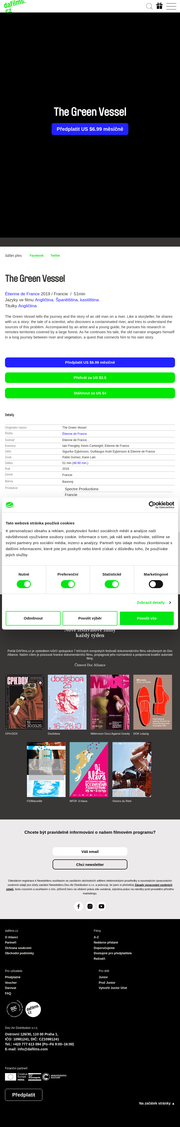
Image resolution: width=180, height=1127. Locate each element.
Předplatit (23, 1095)
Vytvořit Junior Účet (113, 988)
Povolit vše (147, 618)
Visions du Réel (121, 801)
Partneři (10, 942)
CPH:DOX (11, 733)
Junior (103, 977)
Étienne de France (22, 294)
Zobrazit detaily (151, 602)
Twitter (55, 255)
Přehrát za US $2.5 (90, 377)
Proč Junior (107, 982)
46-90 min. (80, 463)
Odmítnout (33, 618)
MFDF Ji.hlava (78, 801)
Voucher (11, 982)
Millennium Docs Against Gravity (110, 733)
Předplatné (12, 977)
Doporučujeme (104, 948)
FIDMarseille (34, 801)
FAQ (8, 993)
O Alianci (11, 937)
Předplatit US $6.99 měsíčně (90, 129)
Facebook (37, 255)
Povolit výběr (90, 618)
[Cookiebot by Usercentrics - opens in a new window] (152, 505)
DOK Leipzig (141, 733)
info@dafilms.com (33, 1049)
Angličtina (44, 300)
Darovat (10, 988)
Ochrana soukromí (18, 948)
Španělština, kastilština (77, 300)
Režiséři (99, 959)
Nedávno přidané (106, 942)
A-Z (96, 937)
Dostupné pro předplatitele (113, 953)
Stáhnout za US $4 (90, 393)
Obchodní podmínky (19, 953)
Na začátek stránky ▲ (157, 1103)
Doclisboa (54, 733)
